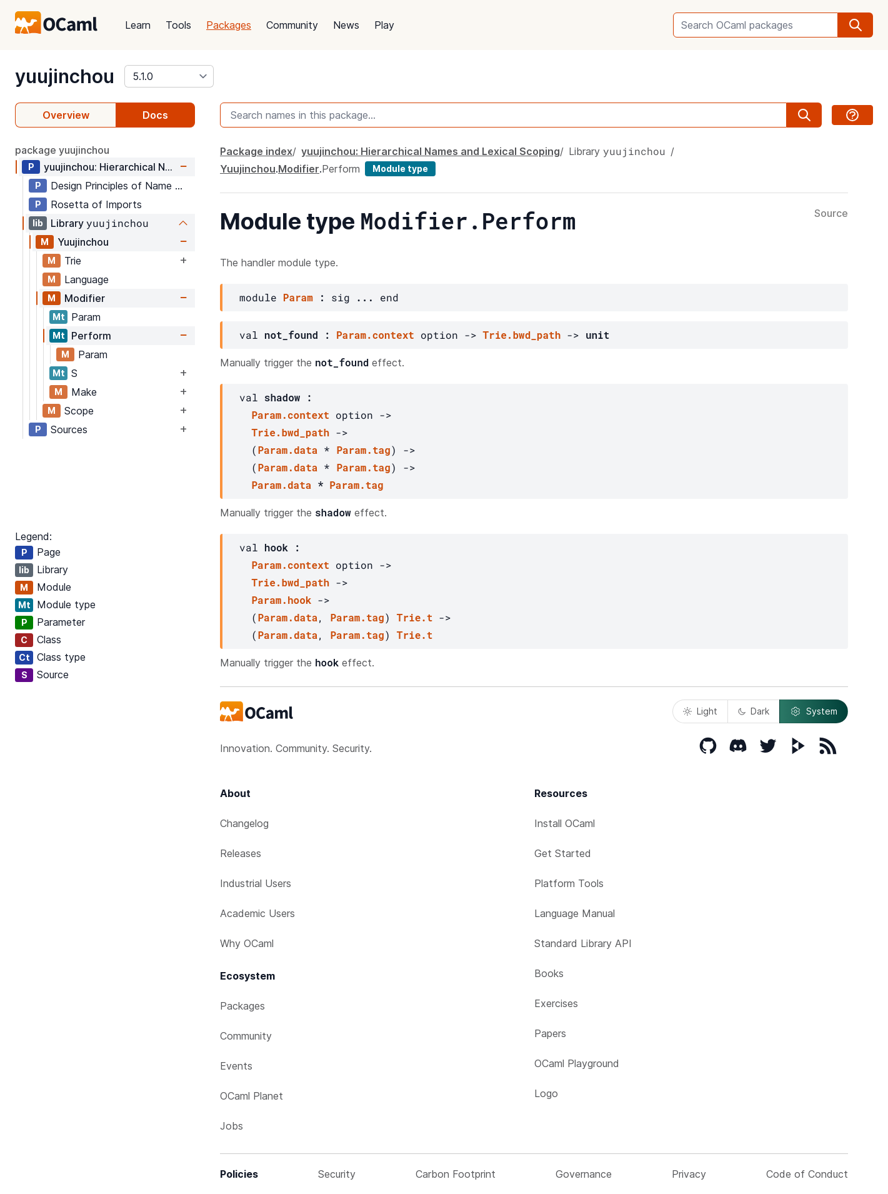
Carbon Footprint (456, 1174)
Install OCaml (564, 823)
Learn (138, 25)
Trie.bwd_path (521, 334)
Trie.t (415, 617)
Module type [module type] (400, 168)
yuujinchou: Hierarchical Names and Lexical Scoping (110, 167)
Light (700, 711)
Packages (228, 25)
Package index (256, 151)
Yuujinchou (83, 242)
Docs (155, 115)
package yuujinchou (62, 150)
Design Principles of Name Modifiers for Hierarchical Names (122, 185)
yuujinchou (64, 76)
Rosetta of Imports (96, 204)
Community (292, 25)
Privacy (689, 1174)
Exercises (556, 1003)
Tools (178, 25)
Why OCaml (247, 943)
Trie (72, 260)
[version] (169, 76)
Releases (240, 853)
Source (831, 213)
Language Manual (574, 913)
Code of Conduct (807, 1174)
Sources (69, 429)
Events (236, 1066)
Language (86, 279)
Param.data (287, 449)
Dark (753, 711)
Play (384, 25)
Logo (546, 1093)
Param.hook (281, 599)
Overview (65, 115)
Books (549, 973)
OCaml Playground (576, 1063)
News (346, 25)
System (813, 711)
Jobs (231, 1126)
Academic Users (257, 913)
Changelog (244, 823)
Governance (584, 1174)
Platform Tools (569, 883)
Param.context (375, 334)
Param (86, 317)
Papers (550, 1033)
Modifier (84, 298)
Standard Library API (583, 943)
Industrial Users (255, 883)
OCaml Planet (251, 1096)
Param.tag (363, 449)
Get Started (562, 853)
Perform (91, 335)
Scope (79, 410)
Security (337, 1174)
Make (84, 392)
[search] (855, 25)
